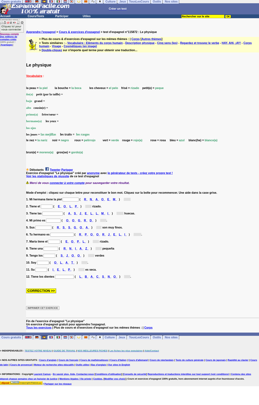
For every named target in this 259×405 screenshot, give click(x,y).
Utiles (87, 16)
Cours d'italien (118, 360)
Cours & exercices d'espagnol (79, 32)
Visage (56, 46)
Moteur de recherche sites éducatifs (54, 364)
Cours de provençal (21, 364)
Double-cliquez (52, 50)
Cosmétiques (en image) (80, 46)
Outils (157, 337)
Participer (62, 16)
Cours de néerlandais (162, 360)
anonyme (93, 173)
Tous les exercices (38, 327)
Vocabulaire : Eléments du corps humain (95, 42)
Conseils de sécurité (134, 374)
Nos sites (171, 337)
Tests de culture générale (190, 360)
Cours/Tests (36, 16)
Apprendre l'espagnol (41, 32)
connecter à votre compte (67, 182)
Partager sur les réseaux (58, 383)
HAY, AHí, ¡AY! (231, 42)
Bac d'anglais (98, 364)
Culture (110, 337)
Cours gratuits (11, 337)
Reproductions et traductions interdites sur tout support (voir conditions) (188, 374)
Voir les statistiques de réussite (47, 176)
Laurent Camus (42, 374)
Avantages (6, 44)
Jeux (122, 337)
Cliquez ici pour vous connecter (11, 28)
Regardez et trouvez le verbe (199, 42)
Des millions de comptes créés (9, 37)
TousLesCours (139, 337)
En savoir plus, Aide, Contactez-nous (73, 374)
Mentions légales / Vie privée (75, 378)
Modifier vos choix (114, 378)
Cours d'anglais (48, 360)
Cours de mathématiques (94, 360)
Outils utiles (82, 364)
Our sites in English (119, 364)
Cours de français (68, 360)
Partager (67, 169)
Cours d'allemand (138, 360)
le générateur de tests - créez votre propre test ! (140, 173)
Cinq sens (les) (167, 42)
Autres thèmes (152, 39)
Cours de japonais (215, 360)
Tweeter (55, 169)
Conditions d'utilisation (108, 374)
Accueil (5, 16)
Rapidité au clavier (238, 360)
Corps (135, 39)
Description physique (140, 42)
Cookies (97, 378)
